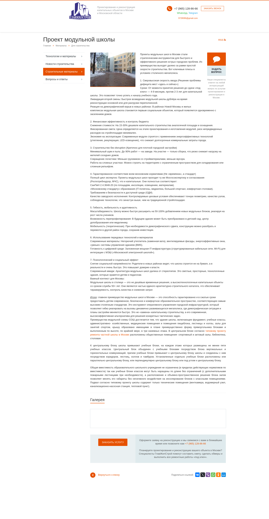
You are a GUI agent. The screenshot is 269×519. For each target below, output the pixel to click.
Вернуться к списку (105, 475)
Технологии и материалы (61, 56)
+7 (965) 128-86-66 (195, 443)
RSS (222, 39)
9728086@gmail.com (188, 18)
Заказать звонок (212, 8)
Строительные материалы (62, 71)
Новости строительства (60, 63)
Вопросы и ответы (57, 79)
